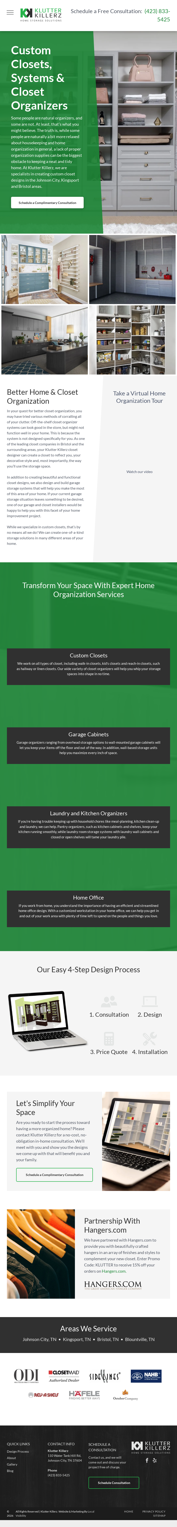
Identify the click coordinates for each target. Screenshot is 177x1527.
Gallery (12, 1464)
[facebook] (147, 1461)
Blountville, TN (140, 1339)
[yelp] (154, 1461)
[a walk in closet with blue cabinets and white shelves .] (44, 269)
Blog (10, 1471)
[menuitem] (129, 1512)
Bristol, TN (108, 1339)
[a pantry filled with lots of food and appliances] (132, 339)
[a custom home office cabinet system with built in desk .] (44, 339)
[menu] (10, 12)
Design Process (18, 1451)
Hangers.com (114, 1271)
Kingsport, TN (77, 1339)
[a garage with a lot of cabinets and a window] (132, 269)
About (11, 1458)
